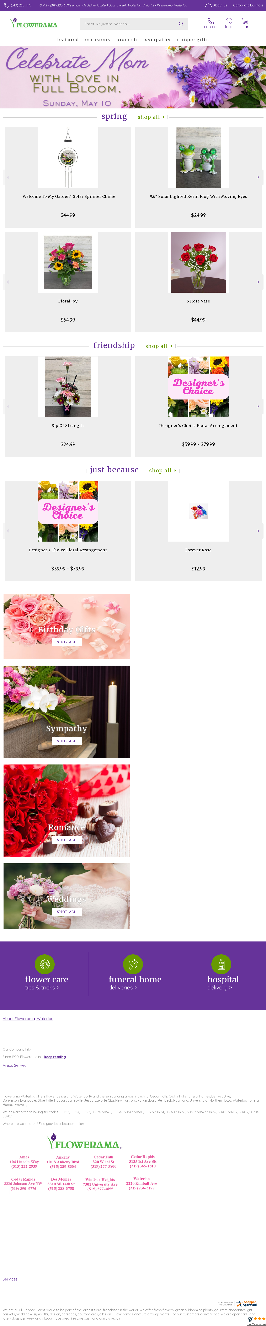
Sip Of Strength (68, 425)
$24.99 (198, 215)
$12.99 (198, 568)
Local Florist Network (223, 1322)
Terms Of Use (168, 1322)
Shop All (149, 117)
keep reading (55, 886)
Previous (7, 177)
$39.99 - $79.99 (198, 444)
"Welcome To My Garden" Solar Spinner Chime (68, 196)
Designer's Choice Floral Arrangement (198, 425)
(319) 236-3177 (21, 5)
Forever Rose (198, 550)
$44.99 (68, 215)
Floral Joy (68, 301)
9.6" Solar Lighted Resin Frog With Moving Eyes (198, 196)
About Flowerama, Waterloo (28, 847)
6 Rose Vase (198, 301)
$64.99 (68, 320)
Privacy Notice (193, 1322)
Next (259, 177)
